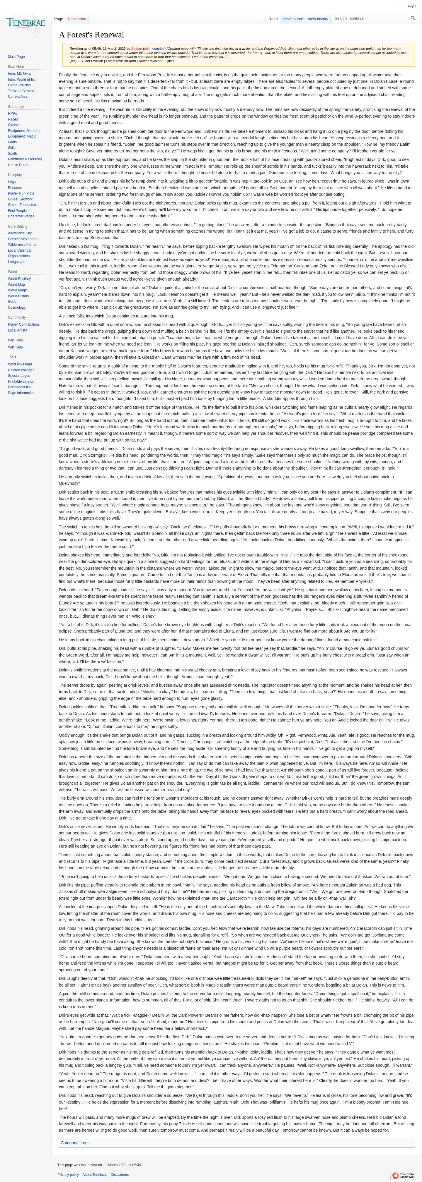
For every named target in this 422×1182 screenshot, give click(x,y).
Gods (12, 302)
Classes (14, 125)
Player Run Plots (21, 193)
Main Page (16, 57)
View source (293, 19)
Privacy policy (68, 1175)
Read (273, 19)
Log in (412, 6)
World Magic (17, 290)
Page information (21, 393)
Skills (12, 148)
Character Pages (21, 216)
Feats (12, 142)
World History (18, 296)
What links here (20, 364)
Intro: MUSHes (19, 74)
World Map (16, 285)
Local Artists (17, 330)
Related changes (21, 370)
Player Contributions (24, 324)
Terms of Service (21, 91)
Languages (16, 262)
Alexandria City (20, 233)
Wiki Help (15, 347)
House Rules (18, 165)
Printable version (21, 381)
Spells (13, 154)
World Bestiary (19, 279)
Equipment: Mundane (24, 131)
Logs (85, 1142)
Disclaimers (120, 1175)
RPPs (12, 113)
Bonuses (15, 188)
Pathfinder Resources (25, 159)
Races (13, 119)
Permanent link (19, 387)
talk (146, 48)
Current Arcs (18, 97)
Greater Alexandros (23, 239)
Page (58, 19)
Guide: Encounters (22, 205)
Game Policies (19, 85)
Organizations (19, 256)
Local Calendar (20, 250)
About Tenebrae (94, 1175)
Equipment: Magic (22, 136)
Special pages (19, 376)
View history (318, 19)
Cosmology (16, 307)
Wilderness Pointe (22, 245)
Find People (17, 211)
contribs (158, 48)
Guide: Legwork (20, 199)
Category (69, 1142)
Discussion (77, 19)
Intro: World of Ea (21, 80)
